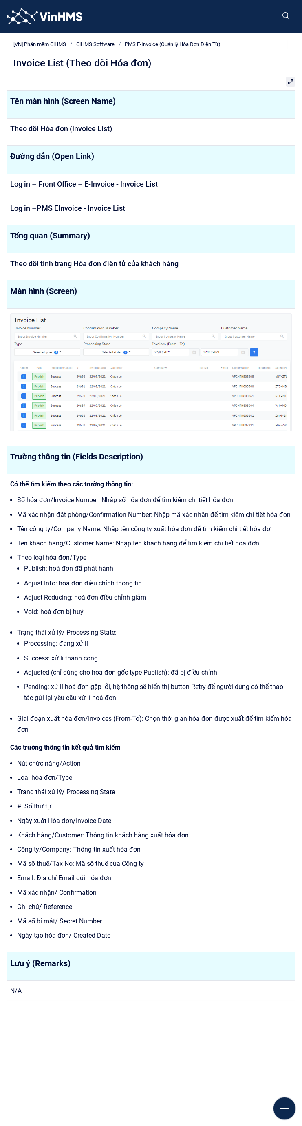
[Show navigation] (284, 1108)
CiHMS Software (95, 44)
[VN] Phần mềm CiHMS (39, 44)
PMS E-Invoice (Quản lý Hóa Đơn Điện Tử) (172, 44)
